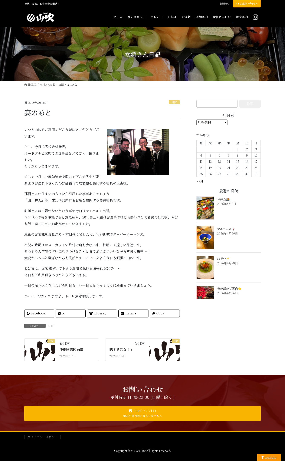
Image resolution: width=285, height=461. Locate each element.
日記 (174, 102)
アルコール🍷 (226, 229)
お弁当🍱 (223, 199)
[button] (142, 413)
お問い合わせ (247, 3)
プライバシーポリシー (42, 437)
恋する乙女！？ (121, 349)
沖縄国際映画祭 (71, 349)
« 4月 (199, 181)
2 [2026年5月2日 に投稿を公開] (247, 149)
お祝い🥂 (223, 258)
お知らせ (225, 3)
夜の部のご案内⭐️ (229, 288)
